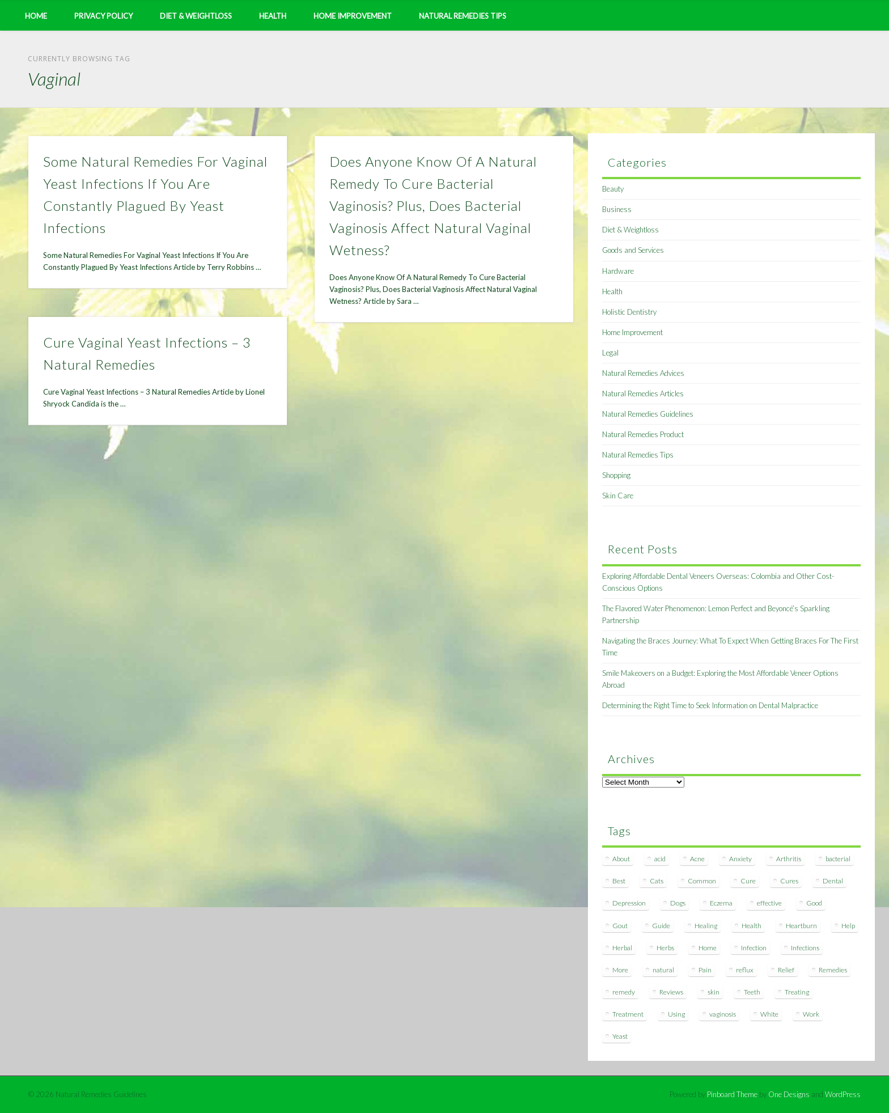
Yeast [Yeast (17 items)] (620, 1036)
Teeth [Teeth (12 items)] (752, 992)
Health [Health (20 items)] (751, 925)
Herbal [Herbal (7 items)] (622, 947)
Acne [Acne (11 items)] (697, 858)
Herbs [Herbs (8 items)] (665, 947)
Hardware (618, 271)
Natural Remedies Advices (643, 373)
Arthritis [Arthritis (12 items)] (788, 858)
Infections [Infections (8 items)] (805, 947)
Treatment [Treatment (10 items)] (628, 1014)
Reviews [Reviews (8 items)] (671, 992)
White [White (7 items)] (769, 1014)
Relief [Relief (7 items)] (786, 970)
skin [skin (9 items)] (713, 992)
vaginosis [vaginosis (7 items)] (722, 1014)
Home (36, 15)
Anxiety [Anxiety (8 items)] (740, 858)
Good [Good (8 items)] (814, 903)
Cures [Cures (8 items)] (789, 881)
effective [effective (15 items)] (769, 903)
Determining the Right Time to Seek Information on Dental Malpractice (710, 705)
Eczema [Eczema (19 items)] (721, 903)
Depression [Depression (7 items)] (629, 903)
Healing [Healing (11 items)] (706, 925)
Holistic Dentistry (629, 311)
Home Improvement (353, 15)
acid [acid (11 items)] (660, 858)
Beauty (613, 188)
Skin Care (617, 495)
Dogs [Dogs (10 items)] (677, 903)
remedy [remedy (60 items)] (623, 992)
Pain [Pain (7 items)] (705, 970)
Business (617, 209)
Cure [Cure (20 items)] (748, 881)
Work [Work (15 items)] (811, 1014)
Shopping (616, 475)
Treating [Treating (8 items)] (797, 992)
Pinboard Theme (732, 1094)
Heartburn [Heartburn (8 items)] (801, 925)
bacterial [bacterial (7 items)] (838, 858)
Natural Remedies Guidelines (647, 413)
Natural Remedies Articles (643, 393)
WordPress (843, 1094)
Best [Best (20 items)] (618, 881)
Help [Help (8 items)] (848, 925)
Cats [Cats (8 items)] (656, 881)
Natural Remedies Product (643, 434)
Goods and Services (633, 250)
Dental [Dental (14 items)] (833, 881)
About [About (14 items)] (621, 858)
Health (272, 15)
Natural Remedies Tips (462, 15)
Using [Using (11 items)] (676, 1014)
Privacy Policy (103, 15)
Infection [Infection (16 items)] (754, 947)
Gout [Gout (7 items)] (620, 925)
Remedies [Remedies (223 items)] (833, 970)
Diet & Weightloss (196, 15)
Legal (610, 352)
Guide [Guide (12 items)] (661, 925)
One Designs (789, 1094)
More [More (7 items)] (620, 970)
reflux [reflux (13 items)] (744, 970)
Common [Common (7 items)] (702, 881)
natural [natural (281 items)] (663, 970)
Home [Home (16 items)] (707, 947)
